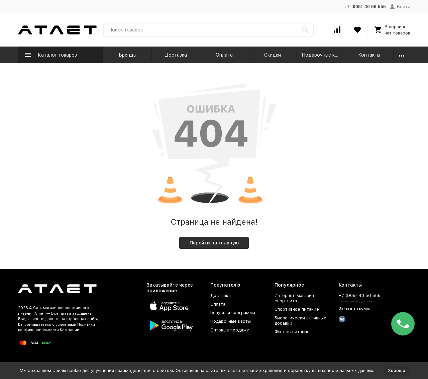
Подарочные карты (323, 55)
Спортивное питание (297, 309)
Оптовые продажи (229, 329)
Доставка (176, 55)
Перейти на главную (214, 242)
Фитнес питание (292, 331)
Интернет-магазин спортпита (294, 298)
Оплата (224, 55)
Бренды (127, 55)
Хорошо (396, 370)
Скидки (272, 55)
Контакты (369, 55)
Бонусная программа (232, 312)
